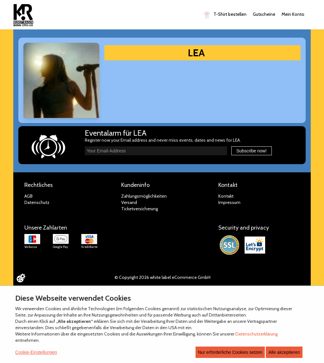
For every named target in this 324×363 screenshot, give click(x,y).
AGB (28, 196)
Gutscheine (264, 14)
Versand (129, 202)
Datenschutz (36, 202)
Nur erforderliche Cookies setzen (230, 352)
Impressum (229, 202)
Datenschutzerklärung (256, 334)
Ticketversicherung (139, 209)
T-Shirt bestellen (224, 15)
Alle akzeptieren (284, 352)
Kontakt (226, 196)
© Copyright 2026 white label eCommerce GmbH (162, 277)
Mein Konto (293, 14)
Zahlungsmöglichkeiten (144, 196)
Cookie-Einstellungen (36, 352)
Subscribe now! (251, 150)
